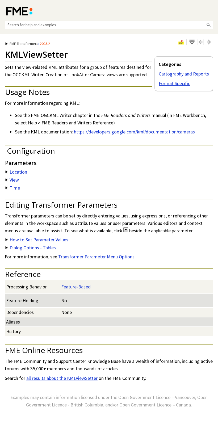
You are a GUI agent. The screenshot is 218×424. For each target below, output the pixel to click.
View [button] (12, 180)
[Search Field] (109, 25)
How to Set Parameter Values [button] (36, 240)
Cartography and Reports (184, 74)
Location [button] (16, 172)
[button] (208, 25)
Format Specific (174, 83)
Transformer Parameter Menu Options (96, 257)
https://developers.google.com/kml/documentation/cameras (134, 132)
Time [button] (12, 188)
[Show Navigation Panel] (210, 10)
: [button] (27, 43)
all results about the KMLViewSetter (62, 378)
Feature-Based (76, 287)
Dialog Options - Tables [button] (30, 248)
